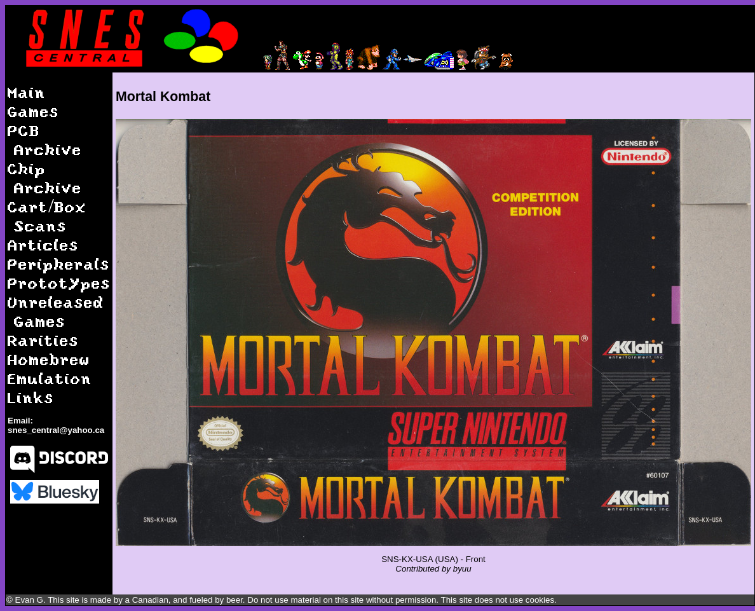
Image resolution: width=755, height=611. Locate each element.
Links (31, 397)
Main (27, 91)
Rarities (43, 339)
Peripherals (59, 263)
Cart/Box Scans (47, 216)
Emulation (50, 377)
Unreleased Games (56, 311)
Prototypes (59, 282)
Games (33, 110)
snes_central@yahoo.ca (56, 430)
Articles (43, 244)
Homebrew (49, 358)
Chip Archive (45, 178)
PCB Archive (45, 140)
